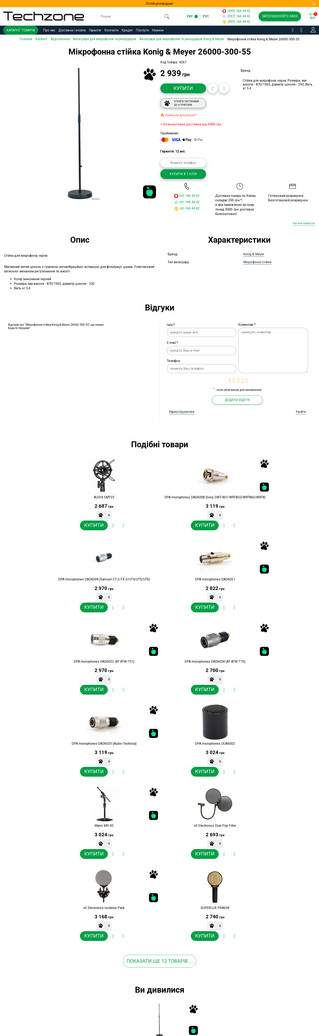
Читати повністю (304, 223)
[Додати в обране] (212, 88)
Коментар (247, 324)
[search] (166, 16)
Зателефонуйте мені (280, 16)
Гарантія (95, 30)
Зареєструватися (181, 412)
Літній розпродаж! (160, 3)
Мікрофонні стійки (257, 262)
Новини (158, 30)
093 (181, 208)
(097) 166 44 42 (236, 16)
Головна (26, 39)
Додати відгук (237, 400)
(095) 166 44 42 (236, 11)
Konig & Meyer (253, 254)
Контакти (111, 30)
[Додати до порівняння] (224, 88)
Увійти (301, 412)
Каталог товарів (21, 30)
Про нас (49, 30)
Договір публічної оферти (119, 1016)
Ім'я (171, 325)
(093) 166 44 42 (236, 22)
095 (181, 195)
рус (206, 16)
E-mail (172, 343)
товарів (178, 799)
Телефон (173, 361)
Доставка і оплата (72, 30)
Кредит (127, 30)
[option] (80, 133)
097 (181, 202)
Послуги (142, 30)
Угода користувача (114, 1023)
